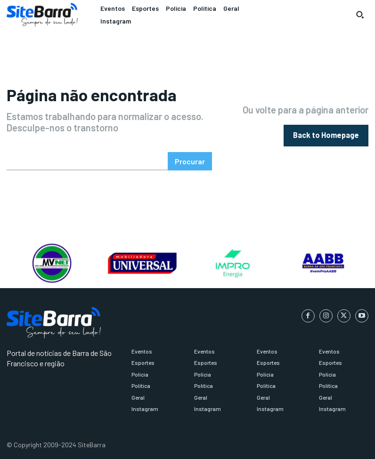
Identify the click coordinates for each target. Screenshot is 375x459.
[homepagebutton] (326, 135)
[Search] (190, 161)
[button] (359, 14)
